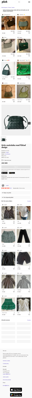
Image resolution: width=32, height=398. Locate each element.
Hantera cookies (6, 360)
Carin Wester (7, 154)
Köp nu (16, 167)
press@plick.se (6, 385)
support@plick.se (6, 374)
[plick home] (4, 1)
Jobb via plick (5, 376)
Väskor (13, 7)
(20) (11, 188)
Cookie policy (6, 363)
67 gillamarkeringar (7, 160)
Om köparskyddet (8, 197)
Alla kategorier (4, 7)
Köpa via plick (7, 192)
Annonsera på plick (7, 379)
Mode (9, 7)
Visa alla (29, 201)
